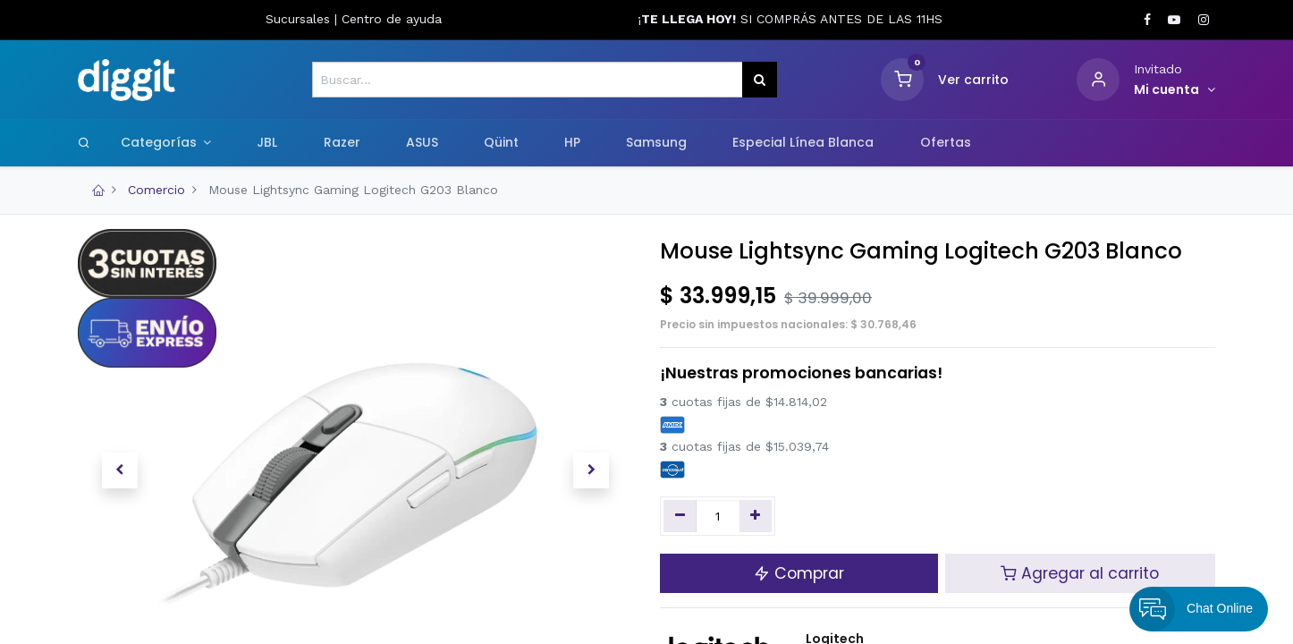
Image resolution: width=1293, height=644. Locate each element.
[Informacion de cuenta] (1174, 90)
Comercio (156, 189)
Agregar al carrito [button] (1080, 573)
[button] (119, 470)
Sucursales (300, 19)
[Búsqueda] (759, 79)
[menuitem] (267, 143)
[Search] (84, 142)
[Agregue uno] (756, 516)
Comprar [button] (799, 573)
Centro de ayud (388, 19)
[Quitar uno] (680, 516)
